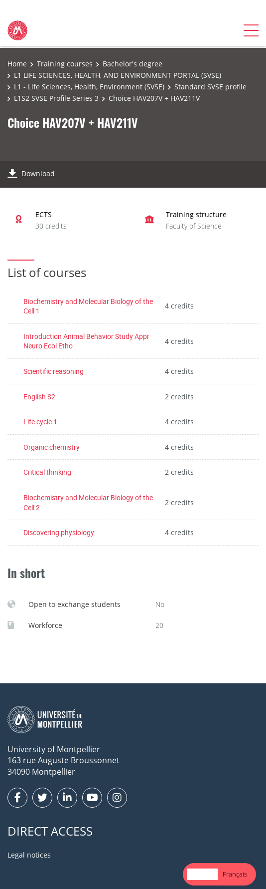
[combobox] (202, 874)
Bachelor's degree (132, 63)
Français (235, 874)
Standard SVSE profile (210, 86)
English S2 (39, 396)
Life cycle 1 (40, 421)
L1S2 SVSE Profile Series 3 (56, 98)
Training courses (65, 63)
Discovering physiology (58, 532)
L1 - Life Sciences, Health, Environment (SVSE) (89, 86)
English (202, 874)
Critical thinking (47, 472)
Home (17, 63)
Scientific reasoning (53, 371)
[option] (235, 874)
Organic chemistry (51, 447)
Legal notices (29, 855)
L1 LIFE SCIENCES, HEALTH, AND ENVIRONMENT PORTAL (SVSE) (117, 75)
